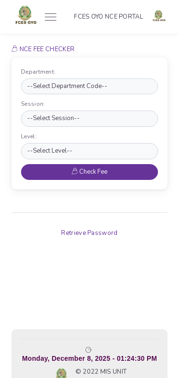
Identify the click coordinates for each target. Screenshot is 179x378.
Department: (40, 72)
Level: (31, 136)
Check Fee (89, 171)
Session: (35, 104)
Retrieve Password (89, 233)
